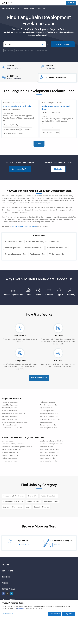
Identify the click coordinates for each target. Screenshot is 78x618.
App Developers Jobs (37, 254)
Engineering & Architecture (12, 507)
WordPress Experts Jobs (9, 416)
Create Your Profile (20, 169)
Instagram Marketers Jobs (48, 461)
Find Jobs (58, 169)
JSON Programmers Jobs (10, 419)
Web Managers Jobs (46, 447)
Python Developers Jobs (13, 242)
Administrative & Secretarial (13, 501)
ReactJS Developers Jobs (10, 405)
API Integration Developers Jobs (12, 428)
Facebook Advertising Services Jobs (51, 444)
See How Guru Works (39, 378)
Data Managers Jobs (46, 422)
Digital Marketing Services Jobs (11, 449)
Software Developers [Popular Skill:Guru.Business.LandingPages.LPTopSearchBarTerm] (41, 50)
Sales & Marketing (33, 501)
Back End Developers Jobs (10, 402)
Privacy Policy (21, 609)
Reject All (69, 614)
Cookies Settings (8, 614)
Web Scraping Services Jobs (49, 413)
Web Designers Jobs (8, 441)
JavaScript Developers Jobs (57, 248)
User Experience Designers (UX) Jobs (51, 441)
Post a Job (71, 3)
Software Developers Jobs (33, 248)
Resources (6, 577)
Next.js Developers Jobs (9, 408)
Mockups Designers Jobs (9, 458)
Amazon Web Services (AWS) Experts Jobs (15, 422)
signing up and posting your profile (24, 226)
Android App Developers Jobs (49, 452)
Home (4, 8)
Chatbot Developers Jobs (48, 425)
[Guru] (7, 2)
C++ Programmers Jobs (9, 461)
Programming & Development (13, 496)
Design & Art (32, 496)
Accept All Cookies (54, 614)
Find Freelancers (24, 545)
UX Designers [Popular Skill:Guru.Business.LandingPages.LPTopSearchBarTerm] (19, 50)
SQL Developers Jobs (46, 408)
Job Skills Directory (14, 8)
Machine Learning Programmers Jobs (13, 413)
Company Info (7, 571)
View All (39, 144)
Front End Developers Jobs (48, 405)
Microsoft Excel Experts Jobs (49, 455)
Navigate (5, 565)
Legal (28, 507)
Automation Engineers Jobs (48, 416)
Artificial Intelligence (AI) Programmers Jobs (42, 242)
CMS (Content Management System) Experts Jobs (17, 447)
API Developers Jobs (56, 254)
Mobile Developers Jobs (47, 458)
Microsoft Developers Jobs (10, 452)
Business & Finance (51, 501)
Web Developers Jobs (13, 248)
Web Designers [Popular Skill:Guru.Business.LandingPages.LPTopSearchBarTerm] (8, 50)
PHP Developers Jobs (47, 411)
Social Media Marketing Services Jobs (13, 444)
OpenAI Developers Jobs (9, 411)
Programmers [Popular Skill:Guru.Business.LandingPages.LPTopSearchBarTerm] (29, 50)
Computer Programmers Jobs (15, 254)
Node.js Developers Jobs (47, 402)
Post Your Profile (62, 44)
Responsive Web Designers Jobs (50, 419)
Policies (5, 583)
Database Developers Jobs (10, 455)
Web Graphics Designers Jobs (49, 449)
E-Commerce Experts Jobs (10, 425)
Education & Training (41, 507)
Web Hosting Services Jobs (48, 428)
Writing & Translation (48, 496)
